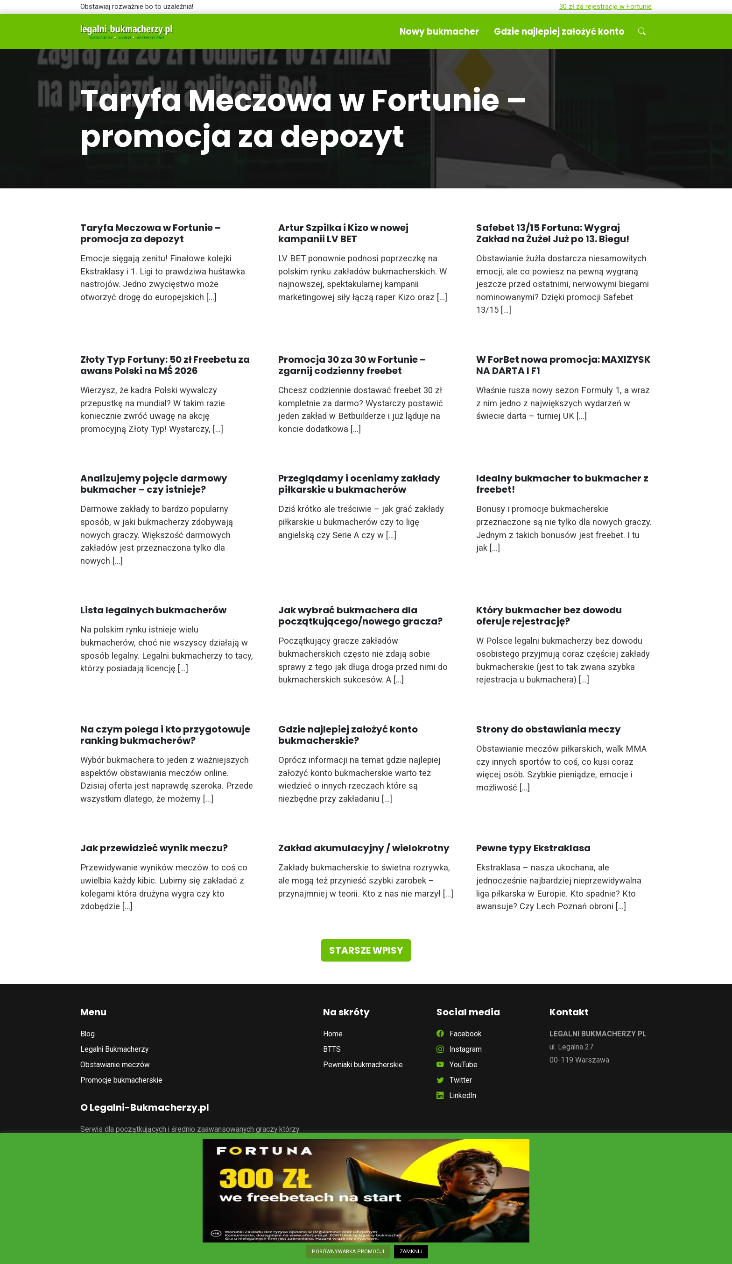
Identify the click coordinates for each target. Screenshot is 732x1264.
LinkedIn (456, 1095)
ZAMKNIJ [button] (411, 1252)
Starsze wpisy (366, 950)
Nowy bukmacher (439, 31)
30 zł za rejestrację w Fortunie (605, 7)
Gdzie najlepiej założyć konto (559, 31)
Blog (87, 1033)
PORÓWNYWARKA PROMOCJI (348, 1252)
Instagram (459, 1049)
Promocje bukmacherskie (121, 1080)
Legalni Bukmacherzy (114, 1049)
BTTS (332, 1049)
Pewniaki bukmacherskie (363, 1064)
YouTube (457, 1064)
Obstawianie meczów (115, 1064)
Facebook (459, 1033)
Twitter (454, 1080)
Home (333, 1033)
